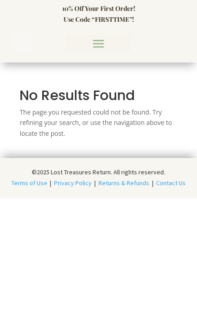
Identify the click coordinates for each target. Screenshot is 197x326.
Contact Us (171, 183)
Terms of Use (30, 183)
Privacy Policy (73, 183)
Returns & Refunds (123, 183)
